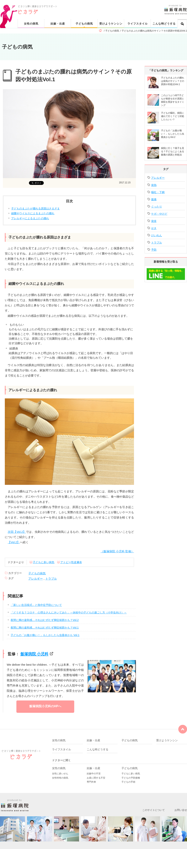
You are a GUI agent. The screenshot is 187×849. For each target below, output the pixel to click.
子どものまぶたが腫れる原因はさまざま (35, 208)
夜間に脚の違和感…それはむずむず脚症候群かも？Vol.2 (45, 620)
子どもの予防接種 (130, 777)
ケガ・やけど (159, 213)
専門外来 (91, 782)
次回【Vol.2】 (17, 531)
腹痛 (154, 199)
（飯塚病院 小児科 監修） (117, 551)
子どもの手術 (128, 782)
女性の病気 (31, 23)
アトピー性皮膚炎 (71, 562)
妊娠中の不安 (94, 773)
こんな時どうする (164, 23)
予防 (154, 249)
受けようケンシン (110, 23)
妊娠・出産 (58, 23)
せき (154, 228)
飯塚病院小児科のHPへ (45, 706)
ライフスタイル (137, 23)
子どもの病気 (84, 23)
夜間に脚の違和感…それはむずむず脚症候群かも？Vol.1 (45, 627)
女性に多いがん (60, 773)
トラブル (51, 578)
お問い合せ (180, 810)
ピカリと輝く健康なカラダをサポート (102, 6)
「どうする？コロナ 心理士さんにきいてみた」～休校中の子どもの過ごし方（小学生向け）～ (69, 612)
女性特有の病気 (60, 777)
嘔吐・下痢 (158, 192)
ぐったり (156, 206)
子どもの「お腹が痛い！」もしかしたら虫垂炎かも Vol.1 (45, 635)
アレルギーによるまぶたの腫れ (30, 218)
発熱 (154, 185)
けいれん (156, 235)
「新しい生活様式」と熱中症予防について (36, 604)
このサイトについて (153, 810)
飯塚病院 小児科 (34, 654)
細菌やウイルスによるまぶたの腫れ (32, 213)
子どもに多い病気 (43, 562)
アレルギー (35, 578)
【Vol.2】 (14, 542)
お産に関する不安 (96, 777)
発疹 (154, 221)
